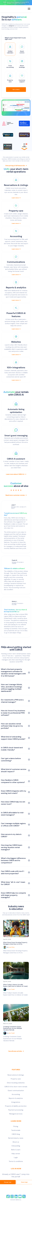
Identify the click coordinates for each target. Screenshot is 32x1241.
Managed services (15, 1114)
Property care (16, 1079)
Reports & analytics (16, 1098)
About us (15, 1142)
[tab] (10, 49)
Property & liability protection (16, 1106)
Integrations (15, 1102)
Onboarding (15, 1146)
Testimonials (15, 1130)
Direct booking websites (16, 1083)
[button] (29, 9)
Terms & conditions (16, 1161)
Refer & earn (15, 1150)
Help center (16, 1154)
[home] (5, 7)
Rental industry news (15, 1138)
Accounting (16, 1094)
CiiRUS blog (16, 1134)
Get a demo (16, 89)
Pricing (15, 1126)
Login (16, 1157)
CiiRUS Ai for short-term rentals (15, 1087)
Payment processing (15, 1110)
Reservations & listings (16, 1075)
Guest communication (16, 1090)
